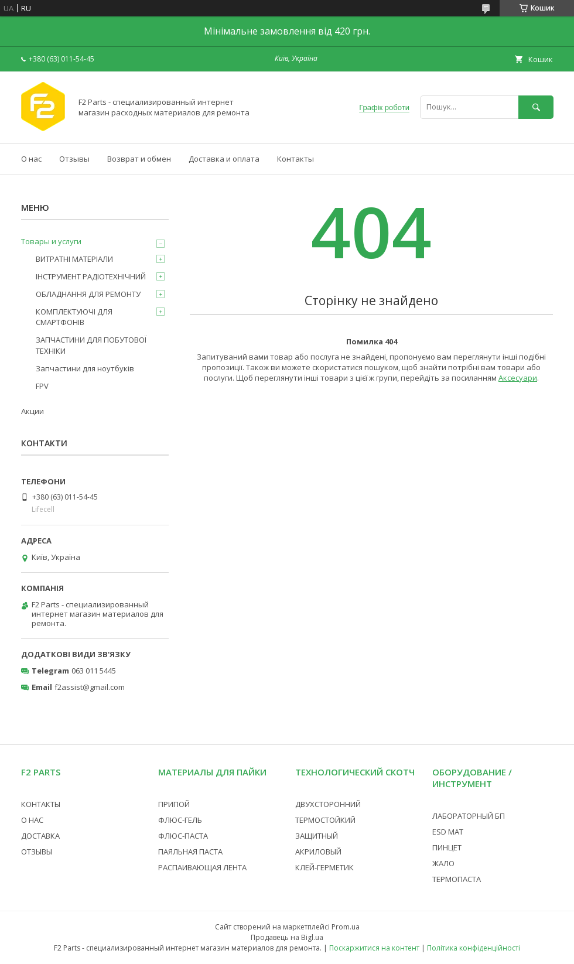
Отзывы (74, 158)
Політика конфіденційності (473, 948)
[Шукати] (536, 106)
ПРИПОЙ (174, 804)
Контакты (295, 158)
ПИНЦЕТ (447, 847)
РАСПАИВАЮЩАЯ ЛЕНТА (202, 867)
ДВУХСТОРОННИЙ (328, 804)
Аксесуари (517, 377)
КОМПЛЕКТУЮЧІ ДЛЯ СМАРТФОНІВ (74, 316)
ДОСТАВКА (40, 835)
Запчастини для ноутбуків (85, 368)
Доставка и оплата (224, 158)
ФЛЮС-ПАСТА (183, 835)
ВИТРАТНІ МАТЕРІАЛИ (74, 259)
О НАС (32, 820)
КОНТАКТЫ (40, 804)
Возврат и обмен (139, 158)
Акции (32, 411)
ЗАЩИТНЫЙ (316, 835)
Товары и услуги (51, 241)
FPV (42, 386)
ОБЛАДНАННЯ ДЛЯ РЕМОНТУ (88, 294)
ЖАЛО (443, 863)
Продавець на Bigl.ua (287, 937)
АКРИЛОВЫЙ (318, 851)
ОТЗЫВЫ (36, 851)
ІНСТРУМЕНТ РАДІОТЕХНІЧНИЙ (91, 276)
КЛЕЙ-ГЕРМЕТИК (324, 867)
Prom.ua (346, 927)
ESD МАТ (447, 831)
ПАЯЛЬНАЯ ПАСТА (190, 851)
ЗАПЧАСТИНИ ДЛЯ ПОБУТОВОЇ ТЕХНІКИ (91, 344)
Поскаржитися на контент (374, 948)
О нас (31, 158)
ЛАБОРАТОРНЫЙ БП (468, 816)
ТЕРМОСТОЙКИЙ (325, 820)
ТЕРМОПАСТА (456, 879)
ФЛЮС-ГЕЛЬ (180, 820)
